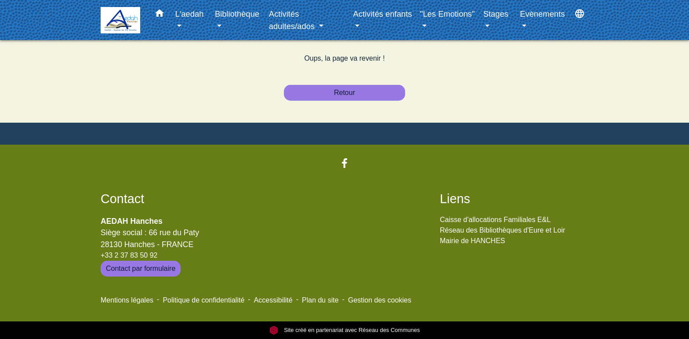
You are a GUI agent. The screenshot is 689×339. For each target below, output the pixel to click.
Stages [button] (495, 13)
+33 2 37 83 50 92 (129, 255)
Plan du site (320, 300)
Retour (344, 92)
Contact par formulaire (140, 268)
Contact (122, 199)
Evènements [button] (542, 13)
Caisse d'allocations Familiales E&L (495, 219)
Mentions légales (127, 300)
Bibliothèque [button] (237, 13)
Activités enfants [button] (382, 13)
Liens (455, 199)
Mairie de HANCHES (472, 240)
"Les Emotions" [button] (447, 13)
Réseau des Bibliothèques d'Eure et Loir (502, 230)
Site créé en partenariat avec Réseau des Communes (344, 330)
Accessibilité (273, 300)
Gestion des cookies (379, 300)
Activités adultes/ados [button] (293, 20)
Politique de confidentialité (203, 300)
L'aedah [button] (189, 13)
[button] (159, 15)
